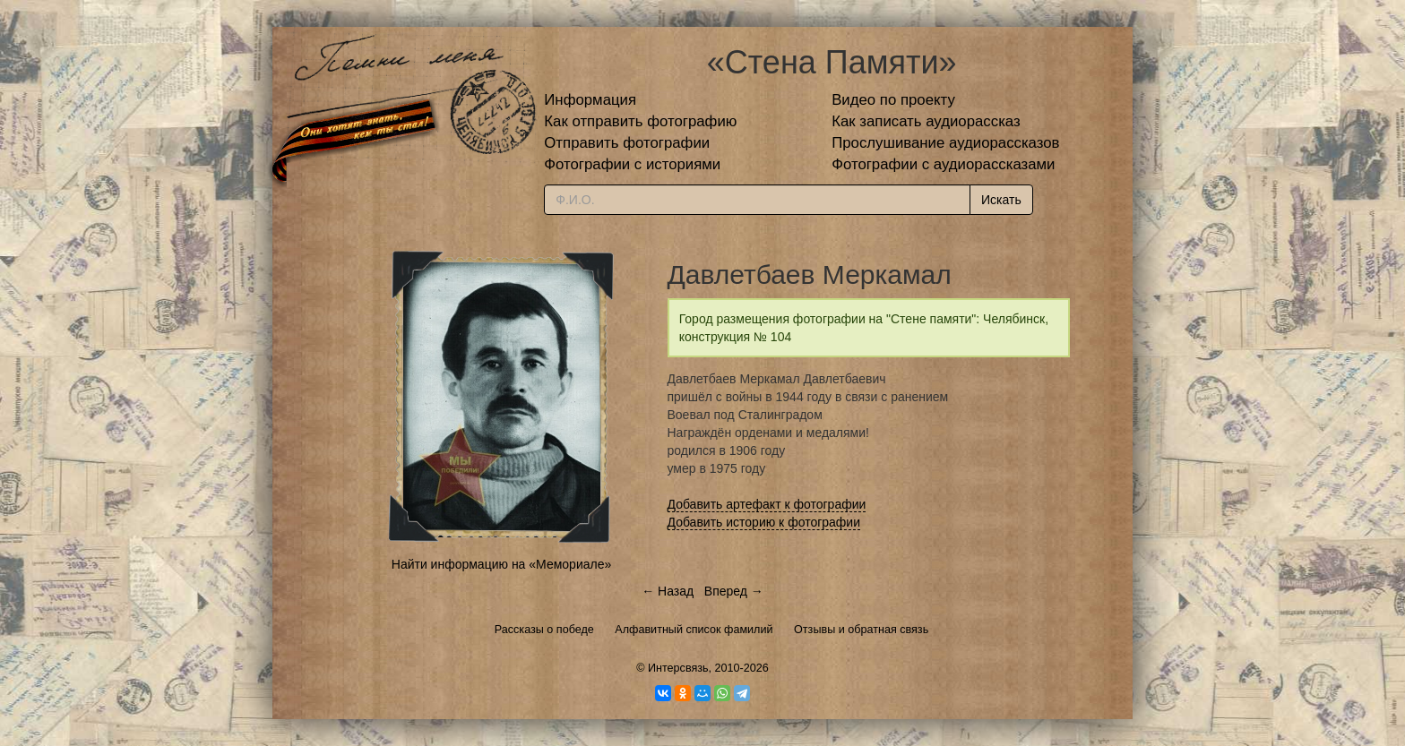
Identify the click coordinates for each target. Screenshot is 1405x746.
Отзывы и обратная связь (861, 629)
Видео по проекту (893, 99)
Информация (590, 99)
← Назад (668, 591)
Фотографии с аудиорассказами (943, 164)
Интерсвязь (678, 668)
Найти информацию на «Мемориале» (501, 564)
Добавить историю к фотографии (764, 522)
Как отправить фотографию (640, 121)
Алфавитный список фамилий (693, 629)
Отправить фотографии (627, 142)
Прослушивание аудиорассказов (945, 142)
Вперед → (733, 591)
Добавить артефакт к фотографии (767, 504)
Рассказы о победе (544, 629)
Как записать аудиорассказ (926, 121)
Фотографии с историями (632, 164)
